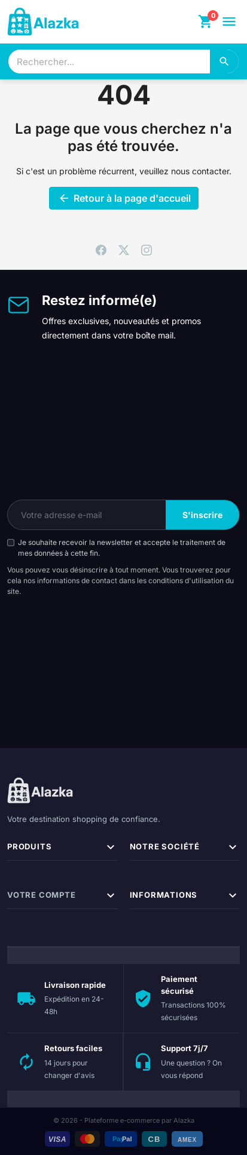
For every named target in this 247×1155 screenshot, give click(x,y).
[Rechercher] (224, 61)
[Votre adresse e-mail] (87, 514)
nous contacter (200, 171)
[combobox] (109, 61)
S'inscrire (202, 515)
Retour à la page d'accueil (124, 198)
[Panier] (206, 21)
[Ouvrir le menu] (229, 21)
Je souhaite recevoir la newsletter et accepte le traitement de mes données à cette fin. (121, 548)
